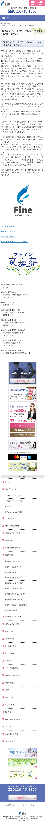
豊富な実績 (9, 555)
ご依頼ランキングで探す (13, 501)
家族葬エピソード (11, 639)
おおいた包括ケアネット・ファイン (14, 242)
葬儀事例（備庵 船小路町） (14, 583)
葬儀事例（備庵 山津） (13, 572)
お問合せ (8, 690)
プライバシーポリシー (20, 805)
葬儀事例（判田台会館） (13, 561)
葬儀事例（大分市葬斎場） (14, 599)
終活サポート (10, 712)
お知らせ (8, 727)
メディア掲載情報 (11, 668)
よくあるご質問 (10, 646)
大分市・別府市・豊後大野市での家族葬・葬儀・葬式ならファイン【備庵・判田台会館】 (24, 817)
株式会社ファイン (8, 232)
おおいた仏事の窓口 (8, 237)
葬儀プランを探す (11, 489)
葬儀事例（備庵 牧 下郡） (14, 567)
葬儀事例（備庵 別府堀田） (14, 578)
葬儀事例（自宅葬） (12, 610)
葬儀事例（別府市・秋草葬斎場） (16, 605)
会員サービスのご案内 (13, 617)
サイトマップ (10, 741)
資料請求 (33, 3)
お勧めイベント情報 (12, 624)
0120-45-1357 (22, 9)
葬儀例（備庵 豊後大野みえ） (15, 594)
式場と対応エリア (11, 540)
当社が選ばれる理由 (12, 548)
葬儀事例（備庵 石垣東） (14, 588)
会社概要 (8, 661)
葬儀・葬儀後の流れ (12, 526)
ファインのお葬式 (8, 226)
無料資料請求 (10, 683)
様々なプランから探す (13, 496)
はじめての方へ (10, 518)
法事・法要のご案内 (12, 719)
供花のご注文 (10, 705)
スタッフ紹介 (10, 653)
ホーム (7, 482)
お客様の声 (9, 631)
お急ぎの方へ (10, 697)
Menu (22, 18)
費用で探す (9, 506)
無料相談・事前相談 (12, 675)
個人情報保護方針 (11, 734)
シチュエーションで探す (13, 512)
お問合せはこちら (22, 797)
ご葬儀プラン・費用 (12, 533)
